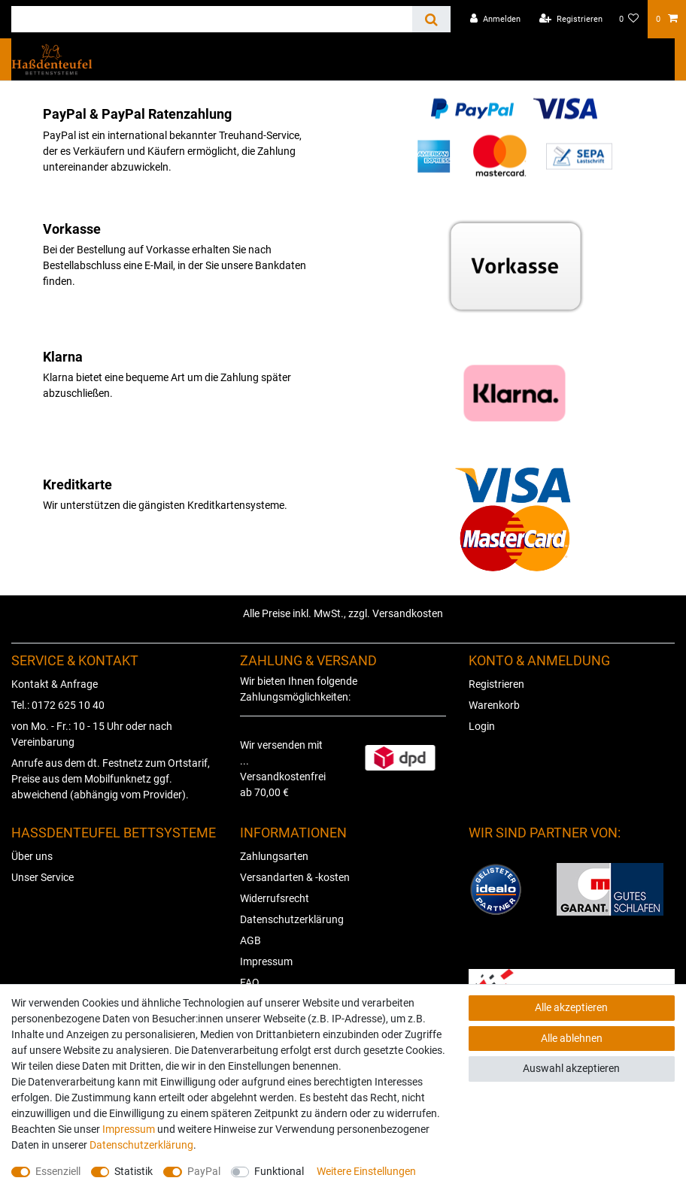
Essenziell (57, 1171)
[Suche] (431, 19)
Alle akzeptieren (571, 1007)
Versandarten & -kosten (295, 877)
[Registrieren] (571, 19)
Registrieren (496, 684)
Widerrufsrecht (274, 898)
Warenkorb (494, 705)
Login (482, 726)
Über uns (32, 856)
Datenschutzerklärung (292, 919)
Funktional (279, 1171)
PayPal (203, 1171)
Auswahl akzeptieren (571, 1068)
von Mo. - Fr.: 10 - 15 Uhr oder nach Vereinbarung (91, 734)
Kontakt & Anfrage (54, 684)
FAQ (250, 983)
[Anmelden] (495, 19)
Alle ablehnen (572, 1038)
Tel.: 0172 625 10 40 (58, 705)
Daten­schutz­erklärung (141, 1145)
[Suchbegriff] (211, 19)
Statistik (133, 1171)
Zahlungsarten (274, 856)
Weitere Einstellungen (366, 1171)
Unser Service (42, 877)
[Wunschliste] (629, 19)
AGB (250, 940)
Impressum (266, 961)
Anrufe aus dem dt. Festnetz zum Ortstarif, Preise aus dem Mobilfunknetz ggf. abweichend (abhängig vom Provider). (110, 779)
